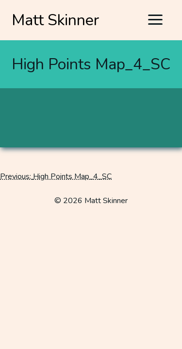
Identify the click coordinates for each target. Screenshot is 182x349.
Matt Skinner (55, 20)
